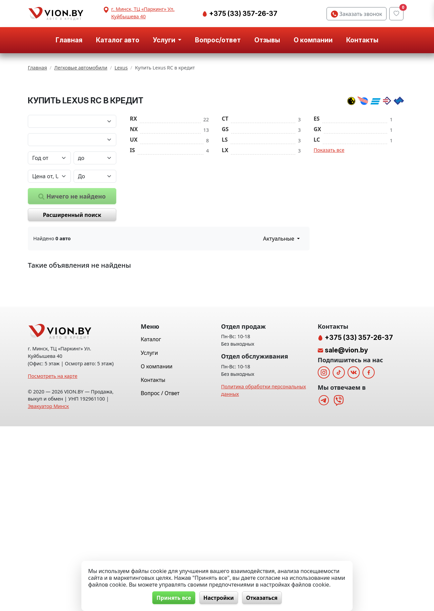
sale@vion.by (346, 535)
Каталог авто (117, 40)
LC (317, 211)
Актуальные (279, 310)
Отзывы (267, 40)
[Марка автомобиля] (72, 192)
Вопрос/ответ (218, 40)
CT (225, 190)
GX (317, 200)
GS (225, 200)
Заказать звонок (356, 14)
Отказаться (262, 598)
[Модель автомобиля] (72, 211)
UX (134, 211)
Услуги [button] (165, 40)
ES (317, 190)
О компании (313, 40)
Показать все (329, 221)
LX (225, 221)
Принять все (173, 598)
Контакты (362, 40)
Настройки (218, 598)
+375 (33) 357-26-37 (242, 13)
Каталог (151, 524)
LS (225, 211)
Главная (69, 40)
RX (133, 190)
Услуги (149, 537)
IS (132, 221)
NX (134, 200)
